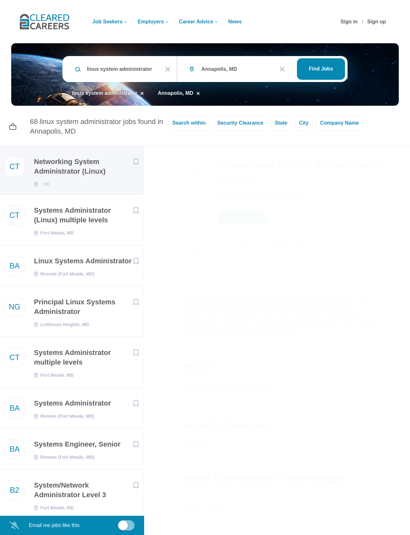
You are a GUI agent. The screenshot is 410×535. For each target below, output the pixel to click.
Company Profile (202, 507)
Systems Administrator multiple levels (72, 359)
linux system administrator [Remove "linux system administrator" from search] (104, 93)
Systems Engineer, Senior (77, 446)
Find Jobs (321, 68)
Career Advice (196, 21)
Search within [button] (189, 123)
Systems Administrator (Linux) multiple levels (72, 217)
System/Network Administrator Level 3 (70, 492)
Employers (151, 21)
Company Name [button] (339, 123)
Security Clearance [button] (240, 123)
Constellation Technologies (259, 196)
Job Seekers (107, 21)
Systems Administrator (72, 405)
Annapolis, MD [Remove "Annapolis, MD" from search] (175, 93)
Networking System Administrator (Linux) (70, 166)
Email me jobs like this (54, 525)
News (235, 21)
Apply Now (241, 217)
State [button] (281, 123)
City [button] (303, 123)
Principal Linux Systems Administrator (74, 308)
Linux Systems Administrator (83, 263)
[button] (391, 218)
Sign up (376, 21)
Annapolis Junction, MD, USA (214, 247)
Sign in (348, 21)
